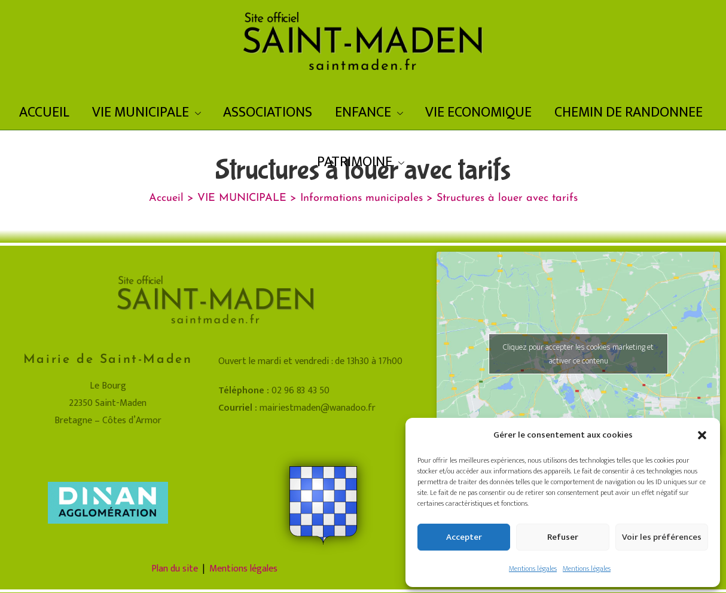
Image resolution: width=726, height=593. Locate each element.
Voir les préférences (661, 537)
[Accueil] (166, 198)
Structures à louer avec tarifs (507, 198)
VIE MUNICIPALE (146, 112)
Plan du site (174, 569)
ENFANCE (369, 112)
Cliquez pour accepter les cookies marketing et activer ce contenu (578, 354)
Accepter (464, 537)
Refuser (562, 537)
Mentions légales (533, 568)
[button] (702, 435)
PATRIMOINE (360, 162)
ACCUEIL (44, 112)
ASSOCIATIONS (267, 112)
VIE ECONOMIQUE (478, 112)
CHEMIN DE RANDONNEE (628, 112)
